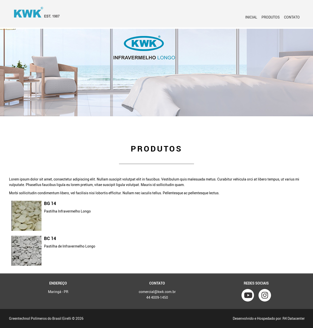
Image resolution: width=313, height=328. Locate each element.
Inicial (251, 17)
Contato (292, 17)
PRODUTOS (271, 17)
